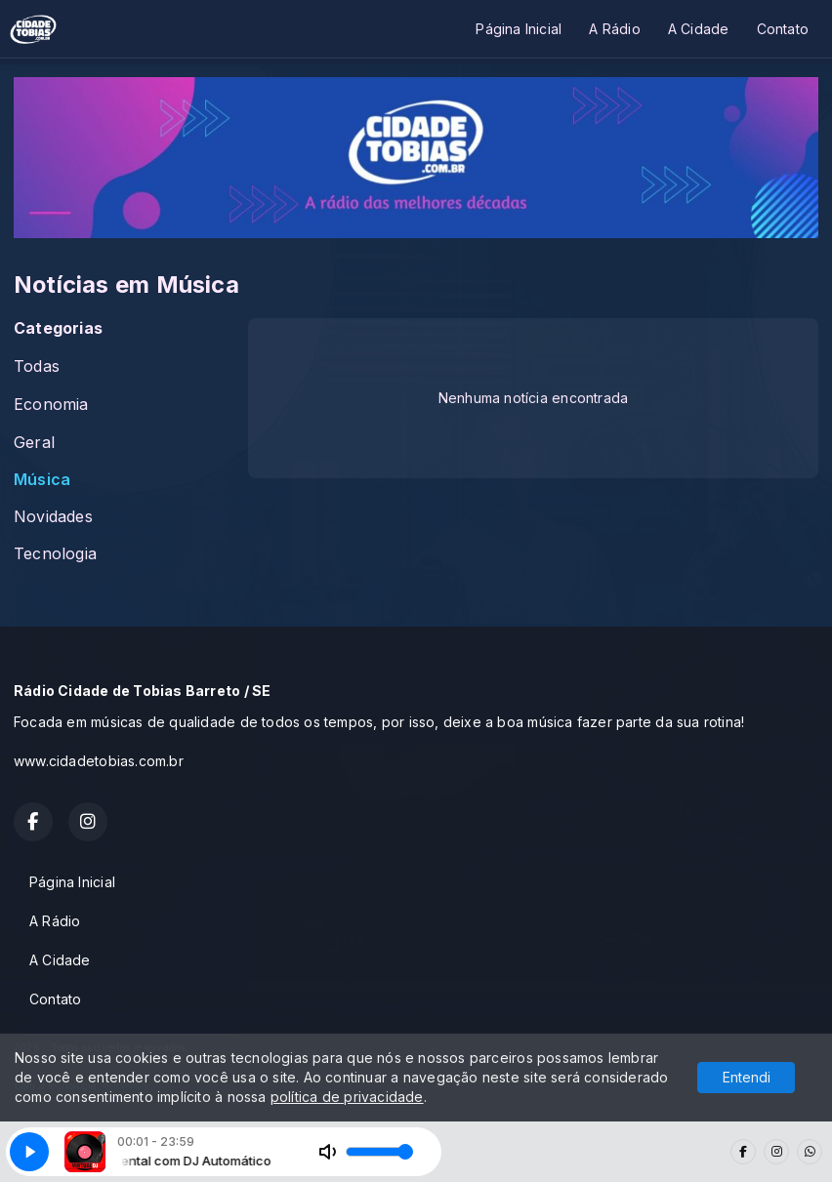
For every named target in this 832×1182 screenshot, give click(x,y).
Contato (783, 28)
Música (42, 479)
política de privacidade (347, 1096)
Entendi (746, 1077)
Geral (34, 442)
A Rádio (614, 28)
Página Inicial (519, 28)
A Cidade (698, 28)
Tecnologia (55, 554)
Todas (37, 366)
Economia (51, 404)
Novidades (53, 517)
